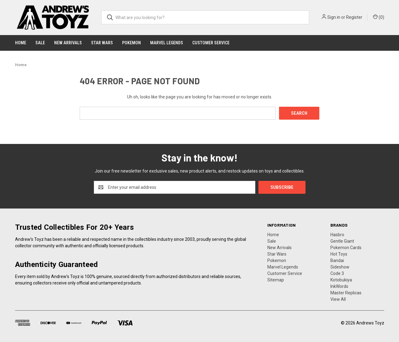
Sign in (333, 17)
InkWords (339, 286)
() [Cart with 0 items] (378, 17)
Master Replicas (345, 292)
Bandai (337, 260)
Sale (40, 42)
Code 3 (337, 273)
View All (338, 299)
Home (20, 42)
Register (354, 17)
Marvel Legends (166, 42)
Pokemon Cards (345, 247)
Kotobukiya (341, 279)
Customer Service (210, 42)
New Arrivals (68, 42)
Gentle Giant (342, 241)
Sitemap (275, 279)
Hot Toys (338, 254)
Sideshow (339, 266)
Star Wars (102, 42)
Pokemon (131, 42)
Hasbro (337, 234)
